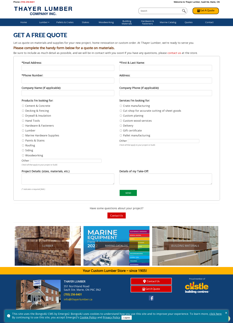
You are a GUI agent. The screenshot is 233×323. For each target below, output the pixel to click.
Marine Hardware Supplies (42, 135)
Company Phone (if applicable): (139, 87)
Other (25, 160)
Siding (29, 150)
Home (23, 22)
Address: (124, 75)
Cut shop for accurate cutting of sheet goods (152, 110)
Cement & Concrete (37, 105)
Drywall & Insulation (38, 115)
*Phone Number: (32, 75)
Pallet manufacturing (136, 135)
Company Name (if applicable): (41, 87)
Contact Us (116, 215)
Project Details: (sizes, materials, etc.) (45, 171)
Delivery (128, 125)
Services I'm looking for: (134, 100)
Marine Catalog (168, 22)
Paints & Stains (35, 140)
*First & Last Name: (132, 62)
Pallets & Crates (65, 22)
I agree (126, 317)
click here (215, 314)
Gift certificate (132, 130)
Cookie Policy (88, 317)
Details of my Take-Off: (134, 171)
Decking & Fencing (37, 110)
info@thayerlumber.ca (78, 299)
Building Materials (127, 22)
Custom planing (133, 115)
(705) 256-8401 (28, 2)
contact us (174, 53)
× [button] (226, 312)
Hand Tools (32, 120)
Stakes (85, 22)
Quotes (189, 22)
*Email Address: (32, 62)
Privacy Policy (111, 317)
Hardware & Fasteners (147, 22)
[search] (161, 10)
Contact (209, 22)
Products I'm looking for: (37, 100)
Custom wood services (137, 120)
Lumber (43, 22)
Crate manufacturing (136, 105)
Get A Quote (205, 10)
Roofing (30, 145)
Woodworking (106, 22)
